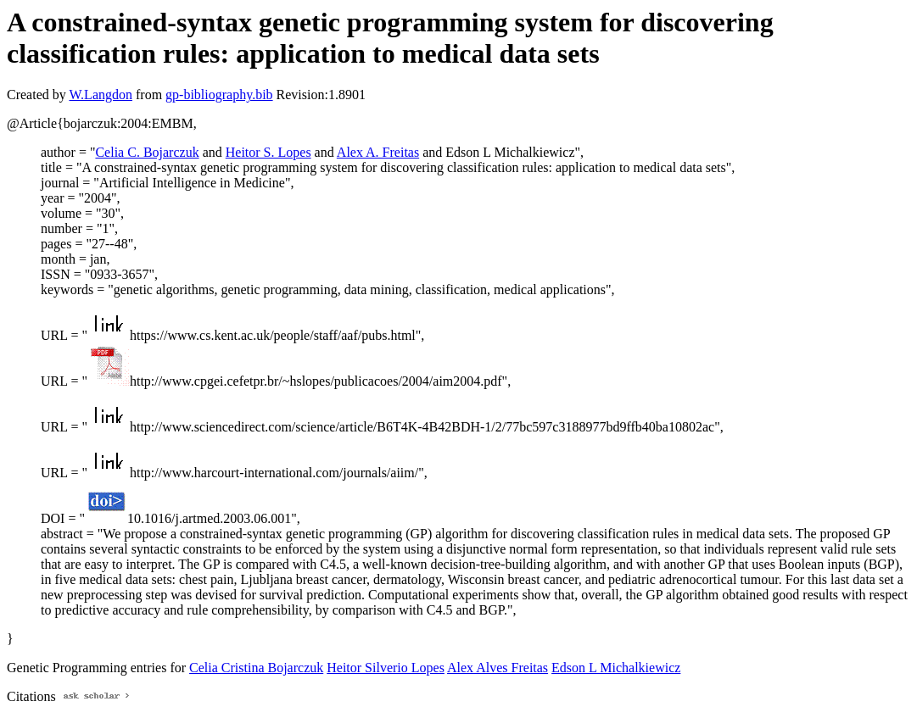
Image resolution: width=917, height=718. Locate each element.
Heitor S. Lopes (268, 152)
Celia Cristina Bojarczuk (256, 667)
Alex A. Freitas (378, 152)
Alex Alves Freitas (497, 667)
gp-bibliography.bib (219, 94)
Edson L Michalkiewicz (615, 667)
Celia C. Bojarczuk (146, 152)
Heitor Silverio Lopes (386, 667)
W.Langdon (100, 94)
